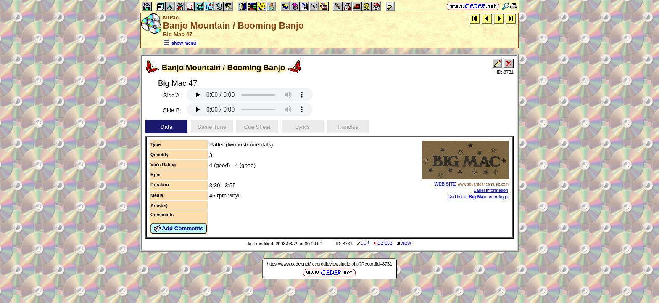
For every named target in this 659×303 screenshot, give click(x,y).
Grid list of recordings (477, 196)
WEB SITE (445, 183)
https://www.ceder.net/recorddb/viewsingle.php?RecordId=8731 (329, 263)
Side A (171, 95)
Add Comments (178, 228)
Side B (171, 110)
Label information (491, 190)
